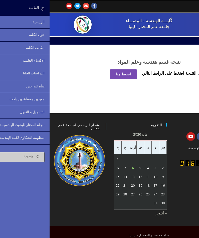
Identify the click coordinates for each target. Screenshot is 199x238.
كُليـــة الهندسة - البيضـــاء (99, 20)
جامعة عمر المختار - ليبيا (99, 27)
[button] (73, 74)
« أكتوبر (111, 213)
